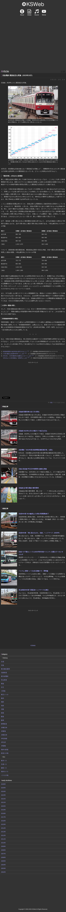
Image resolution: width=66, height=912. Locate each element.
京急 (51, 402)
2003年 (3, 868)
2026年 (3, 784)
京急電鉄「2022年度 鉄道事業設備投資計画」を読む (36, 450)
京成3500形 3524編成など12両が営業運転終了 (34, 514)
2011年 (3, 839)
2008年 (3, 850)
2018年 (3, 813)
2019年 (3, 810)
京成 (2, 661)
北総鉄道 (4, 672)
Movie (44, 12)
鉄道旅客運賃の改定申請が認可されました (16, 351)
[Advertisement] (33, 53)
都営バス (4, 768)
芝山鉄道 (4, 680)
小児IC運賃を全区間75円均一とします (15, 353)
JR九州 (3, 742)
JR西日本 (4, 735)
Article (29, 12)
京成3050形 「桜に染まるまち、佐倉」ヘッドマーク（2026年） (39, 533)
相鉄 (2, 702)
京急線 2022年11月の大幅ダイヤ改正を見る (33, 431)
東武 (2, 698)
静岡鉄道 (4, 724)
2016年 (3, 821)
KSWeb (33, 4)
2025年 (3, 788)
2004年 (3, 865)
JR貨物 (3, 746)
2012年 (3, 835)
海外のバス (4, 771)
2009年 (3, 846)
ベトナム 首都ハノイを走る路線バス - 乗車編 (33, 571)
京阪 (2, 709)
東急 (2, 683)
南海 (2, 713)
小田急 (3, 691)
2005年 (3, 861)
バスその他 (4, 775)
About (22, 12)
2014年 (3, 828)
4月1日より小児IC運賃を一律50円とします (16, 358)
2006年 (3, 857)
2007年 (3, 854)
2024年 (3, 791)
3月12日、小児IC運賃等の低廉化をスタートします (18, 356)
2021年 (3, 802)
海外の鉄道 (4, 749)
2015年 (3, 824)
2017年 (3, 817)
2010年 (3, 843)
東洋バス (4, 760)
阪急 (2, 716)
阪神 (2, 720)
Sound (37, 12)
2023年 (3, 795)
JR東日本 (4, 727)
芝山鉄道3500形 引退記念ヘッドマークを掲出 (34, 590)
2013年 (3, 832)
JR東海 (3, 731)
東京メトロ (4, 694)
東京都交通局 (5, 669)
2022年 (3, 799)
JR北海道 (4, 738)
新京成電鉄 (4, 676)
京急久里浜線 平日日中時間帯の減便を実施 (33, 469)
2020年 (3, 806)
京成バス (4, 764)
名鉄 (2, 705)
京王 (2, 687)
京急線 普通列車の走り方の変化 (29, 412)
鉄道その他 (4, 753)
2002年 (3, 872)
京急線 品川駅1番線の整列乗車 (29, 488)
